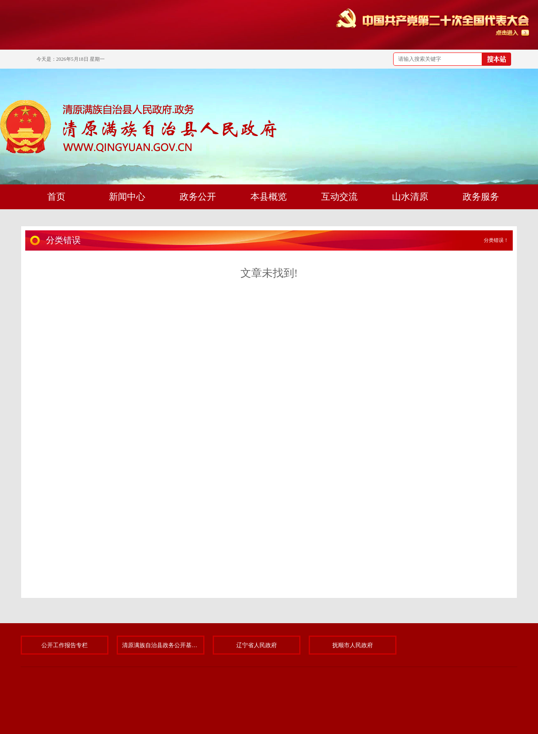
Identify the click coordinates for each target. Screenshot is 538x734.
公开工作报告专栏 (64, 645)
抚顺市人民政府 (352, 645)
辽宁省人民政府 (256, 645)
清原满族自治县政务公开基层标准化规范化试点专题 (160, 645)
